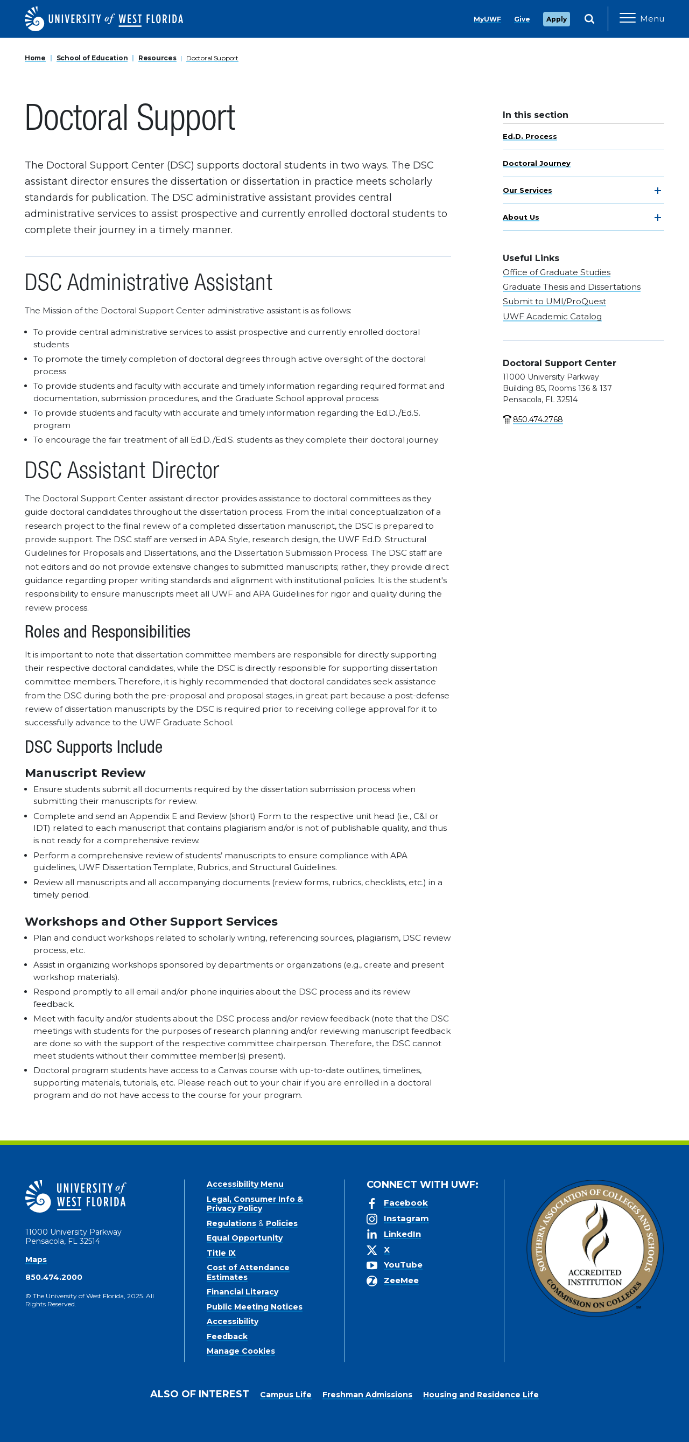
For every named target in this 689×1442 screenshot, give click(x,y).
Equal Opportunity (245, 1238)
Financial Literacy (242, 1292)
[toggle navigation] (658, 190)
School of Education (92, 58)
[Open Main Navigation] (642, 19)
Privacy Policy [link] (394, 1425)
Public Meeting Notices (255, 1307)
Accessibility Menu (245, 1184)
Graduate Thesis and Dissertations (572, 287)
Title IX (221, 1253)
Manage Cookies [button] (517, 1425)
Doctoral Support (212, 58)
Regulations (231, 1223)
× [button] (680, 1416)
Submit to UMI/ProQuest (554, 301)
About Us (521, 217)
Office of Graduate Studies (556, 272)
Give (522, 19)
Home (35, 58)
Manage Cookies (241, 1351)
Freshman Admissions (367, 1394)
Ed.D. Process (530, 136)
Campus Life (286, 1394)
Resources (157, 58)
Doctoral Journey (537, 163)
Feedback (227, 1336)
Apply (556, 19)
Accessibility (232, 1321)
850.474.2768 (538, 419)
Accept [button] (456, 1425)
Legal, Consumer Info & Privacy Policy (255, 1204)
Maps (36, 1259)
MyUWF (487, 19)
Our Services (527, 190)
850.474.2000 (53, 1277)
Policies (282, 1223)
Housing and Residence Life (481, 1394)
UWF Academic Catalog (552, 316)
